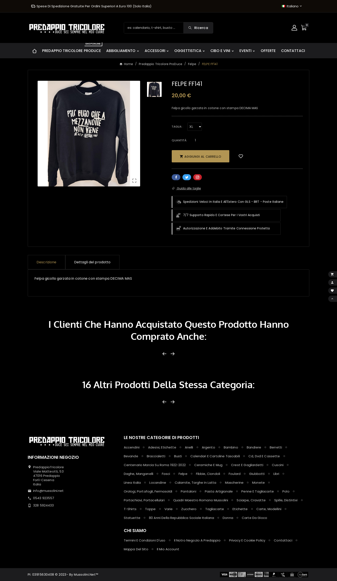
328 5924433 (43, 505)
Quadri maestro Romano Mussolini (200, 500)
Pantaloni (188, 491)
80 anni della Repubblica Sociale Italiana (181, 517)
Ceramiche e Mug (208, 465)
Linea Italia (132, 482)
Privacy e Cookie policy (247, 540)
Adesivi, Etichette (162, 447)
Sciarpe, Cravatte (251, 500)
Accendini (131, 447)
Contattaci (283, 540)
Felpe (183, 473)
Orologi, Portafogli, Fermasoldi (148, 491)
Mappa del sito (136, 549)
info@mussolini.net (48, 490)
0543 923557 (43, 498)
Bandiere (254, 447)
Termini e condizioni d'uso (144, 540)
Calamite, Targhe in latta (195, 482)
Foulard (234, 473)
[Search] (198, 27)
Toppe (150, 509)
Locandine (157, 482)
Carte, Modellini (268, 509)
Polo (286, 491)
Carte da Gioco (254, 517)
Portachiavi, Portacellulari (144, 500)
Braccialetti (156, 456)
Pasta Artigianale (219, 491)
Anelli (189, 447)
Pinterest (197, 177)
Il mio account (168, 549)
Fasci (166, 473)
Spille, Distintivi (286, 500)
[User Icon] (294, 27)
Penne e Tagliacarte (257, 491)
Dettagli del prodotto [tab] (92, 262)
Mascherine (234, 482)
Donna (228, 517)
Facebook (176, 177)
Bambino (231, 447)
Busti (178, 456)
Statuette (132, 517)
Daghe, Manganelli (138, 473)
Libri (276, 473)
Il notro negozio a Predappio (197, 540)
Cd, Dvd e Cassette (264, 456)
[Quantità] (195, 140)
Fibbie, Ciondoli (208, 473)
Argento (208, 447)
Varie (168, 509)
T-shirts (130, 509)
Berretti (276, 447)
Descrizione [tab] (47, 262)
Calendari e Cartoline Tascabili (215, 456)
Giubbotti (257, 473)
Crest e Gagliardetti (247, 465)
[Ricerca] (153, 27)
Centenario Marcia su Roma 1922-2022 (155, 465)
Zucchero (188, 509)
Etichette (240, 509)
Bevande (131, 456)
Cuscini (277, 465)
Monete (258, 482)
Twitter (186, 177)
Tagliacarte (214, 509)
